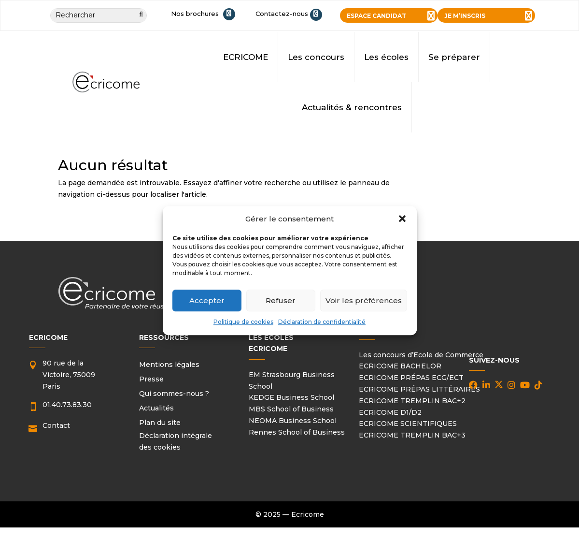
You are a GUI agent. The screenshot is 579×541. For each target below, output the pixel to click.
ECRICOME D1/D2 (390, 412)
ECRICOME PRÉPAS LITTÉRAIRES (419, 389)
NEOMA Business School (293, 420)
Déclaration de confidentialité (322, 322)
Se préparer (454, 57)
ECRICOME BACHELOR (400, 366)
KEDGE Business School (291, 397)
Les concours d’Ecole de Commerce (421, 355)
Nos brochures (195, 13)
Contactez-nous (281, 13)
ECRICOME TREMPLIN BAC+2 (412, 400)
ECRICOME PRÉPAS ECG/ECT (411, 377)
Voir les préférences (363, 300)
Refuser (281, 300)
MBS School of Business (291, 409)
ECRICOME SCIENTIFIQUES (408, 423)
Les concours (316, 57)
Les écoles (386, 57)
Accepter (207, 300)
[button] (402, 219)
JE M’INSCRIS (464, 15)
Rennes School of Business (297, 432)
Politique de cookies (243, 322)
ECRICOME (245, 57)
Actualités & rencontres (352, 107)
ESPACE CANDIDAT (376, 15)
